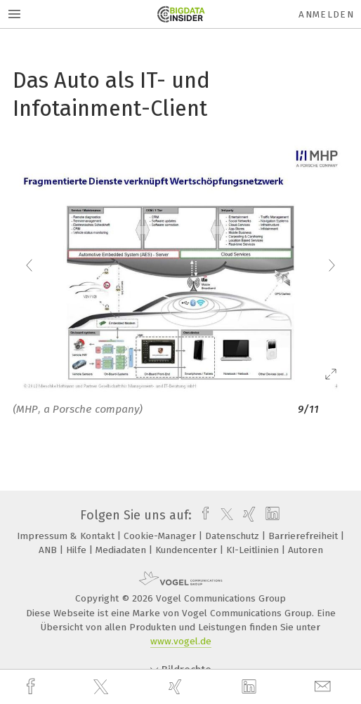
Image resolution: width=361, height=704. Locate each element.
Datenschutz (233, 536)
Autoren (305, 550)
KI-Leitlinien (254, 550)
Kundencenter (187, 550)
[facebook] (32, 687)
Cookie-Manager (161, 536)
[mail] (324, 687)
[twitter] (102, 687)
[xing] (177, 687)
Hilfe (77, 550)
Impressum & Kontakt (67, 536)
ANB (49, 550)
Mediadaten (122, 550)
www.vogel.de (180, 641)
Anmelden (326, 14)
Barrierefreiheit (304, 536)
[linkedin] (250, 687)
